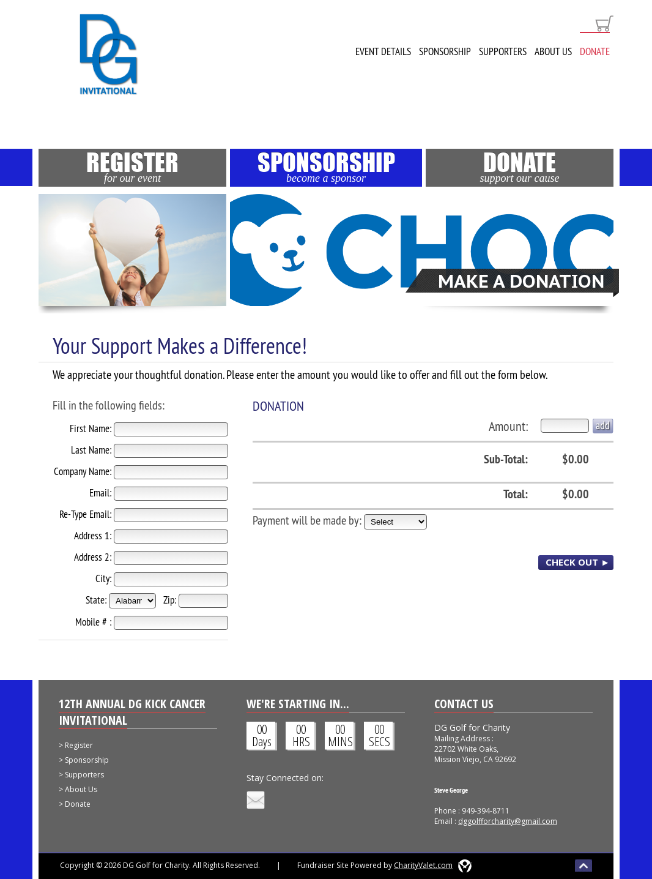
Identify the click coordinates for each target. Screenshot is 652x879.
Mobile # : (93, 622)
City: (103, 578)
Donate (595, 51)
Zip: (169, 600)
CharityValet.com (423, 865)
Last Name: (91, 450)
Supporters (503, 51)
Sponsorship (445, 51)
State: (96, 600)
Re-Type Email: (85, 514)
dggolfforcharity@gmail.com (507, 821)
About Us (553, 51)
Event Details (383, 51)
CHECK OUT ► (578, 562)
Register (132, 166)
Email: (100, 492)
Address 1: (92, 535)
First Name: (90, 428)
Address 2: (92, 557)
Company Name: (82, 471)
